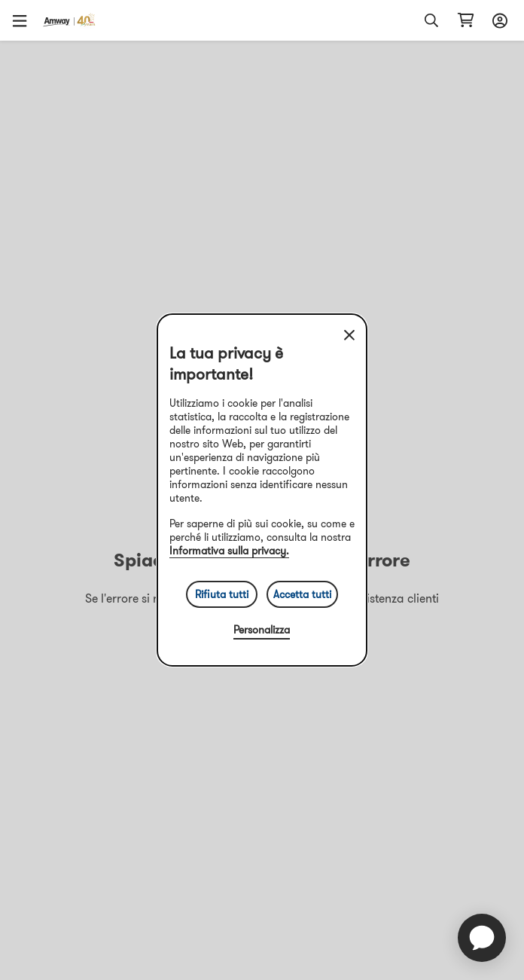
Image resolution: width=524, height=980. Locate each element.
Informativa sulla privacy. (229, 550)
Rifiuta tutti (221, 594)
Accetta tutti (302, 594)
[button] (25, 20)
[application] (482, 938)
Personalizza (261, 630)
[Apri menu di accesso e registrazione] (497, 20)
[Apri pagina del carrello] (465, 20)
